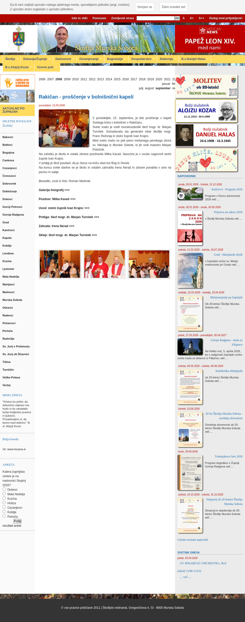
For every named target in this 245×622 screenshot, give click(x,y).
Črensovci (9, 175)
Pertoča (7, 330)
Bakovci (8, 137)
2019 (150, 79)
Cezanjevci (10, 168)
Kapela (7, 237)
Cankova (8, 160)
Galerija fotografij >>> (54, 190)
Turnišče (8, 369)
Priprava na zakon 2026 (228, 212)
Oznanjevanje (89, 59)
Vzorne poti (46, 67)
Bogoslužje (115, 59)
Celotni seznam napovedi (193, 539)
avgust (149, 88)
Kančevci (8, 230)
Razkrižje (8, 338)
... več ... (185, 577)
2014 (109, 79)
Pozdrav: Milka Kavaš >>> (57, 199)
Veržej (6, 385)
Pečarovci (9, 323)
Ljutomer (8, 268)
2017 (133, 79)
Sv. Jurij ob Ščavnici (16, 354)
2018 (142, 79)
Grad (6, 222)
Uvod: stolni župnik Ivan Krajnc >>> (64, 208)
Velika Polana (11, 377)
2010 (75, 79)
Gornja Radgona (13, 214)
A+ (192, 18)
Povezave (99, 18)
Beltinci (7, 144)
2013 (100, 79)
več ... (215, 199)
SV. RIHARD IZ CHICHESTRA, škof (203, 563)
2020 (159, 79)
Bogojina (8, 152)
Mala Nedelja (11, 276)
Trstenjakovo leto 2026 (228, 456)
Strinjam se (144, 7)
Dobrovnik (9, 183)
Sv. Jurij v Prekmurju (16, 346)
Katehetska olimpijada (229, 371)
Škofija (10, 59)
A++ (201, 18)
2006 (42, 79)
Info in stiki (80, 18)
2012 (92, 79)
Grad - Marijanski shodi (228, 254)
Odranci (8, 307)
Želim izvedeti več (174, 7)
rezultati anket (11, 525)
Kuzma (7, 261)
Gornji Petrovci (12, 206)
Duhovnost (63, 59)
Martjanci (8, 284)
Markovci (8, 292)
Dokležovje (10, 191)
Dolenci (7, 199)
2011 (83, 79)
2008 (59, 79)
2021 (167, 79)
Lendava (8, 253)
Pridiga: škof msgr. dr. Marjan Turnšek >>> (69, 217)
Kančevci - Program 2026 (227, 189)
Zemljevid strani (122, 18)
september (163, 88)
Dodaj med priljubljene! (225, 18)
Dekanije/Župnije (35, 59)
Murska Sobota (13, 299)
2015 (117, 79)
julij (141, 88)
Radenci (8, 315)
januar (166, 84)
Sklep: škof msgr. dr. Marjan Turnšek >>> (68, 235)
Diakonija (166, 59)
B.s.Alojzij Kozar (17, 67)
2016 (125, 79)
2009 (67, 79)
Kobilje (7, 245)
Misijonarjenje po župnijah (226, 297)
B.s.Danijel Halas (194, 59)
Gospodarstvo (142, 59)
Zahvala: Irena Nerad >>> (56, 226)
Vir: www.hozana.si (14, 449)
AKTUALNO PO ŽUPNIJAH (13, 110)
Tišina (6, 361)
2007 (50, 79)
